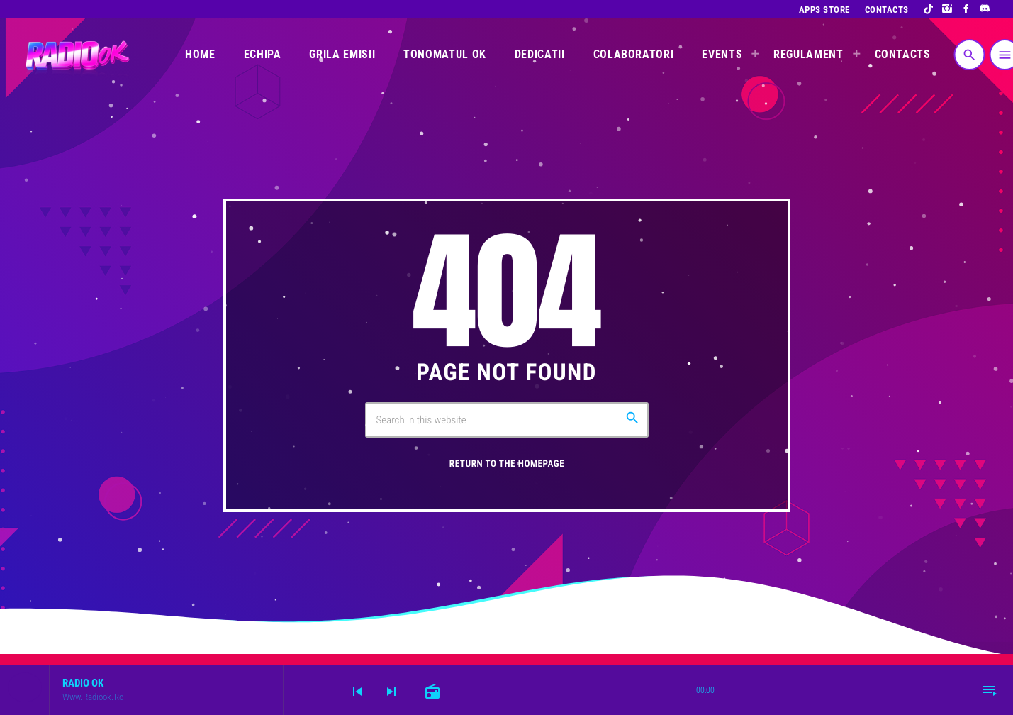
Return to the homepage (506, 464)
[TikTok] (929, 9)
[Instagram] (947, 9)
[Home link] (75, 54)
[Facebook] (967, 9)
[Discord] (985, 9)
